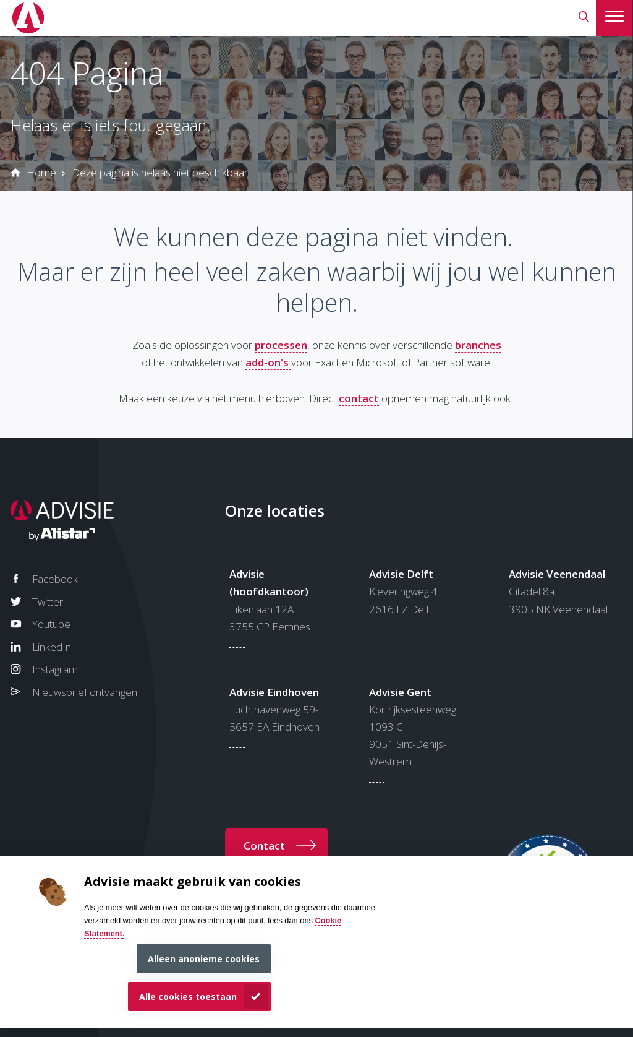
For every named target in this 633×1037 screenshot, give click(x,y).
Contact (264, 845)
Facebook (55, 579)
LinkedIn (51, 647)
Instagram (55, 669)
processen (281, 345)
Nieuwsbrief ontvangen (84, 692)
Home (41, 172)
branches (478, 345)
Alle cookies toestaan (188, 996)
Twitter (47, 602)
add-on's (268, 362)
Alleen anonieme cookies (204, 959)
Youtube (51, 624)
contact (359, 398)
